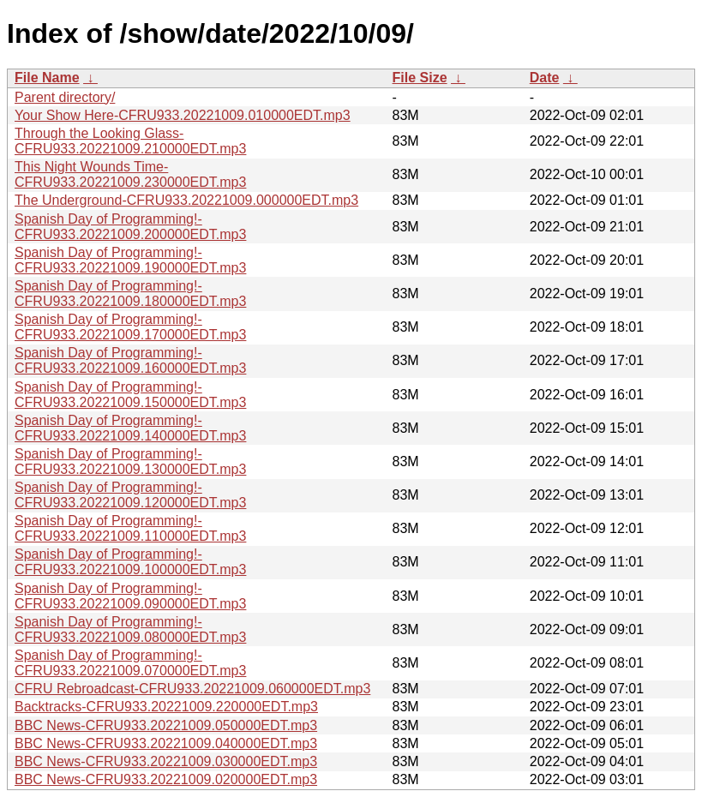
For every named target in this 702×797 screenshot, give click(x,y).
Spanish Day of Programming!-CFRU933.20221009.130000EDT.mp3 (130, 461)
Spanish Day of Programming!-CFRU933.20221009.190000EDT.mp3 (130, 260)
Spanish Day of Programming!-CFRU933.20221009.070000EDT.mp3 (130, 663)
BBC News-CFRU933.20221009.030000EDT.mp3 (166, 761)
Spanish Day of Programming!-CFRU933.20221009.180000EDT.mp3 (130, 294)
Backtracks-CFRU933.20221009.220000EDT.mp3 (166, 706)
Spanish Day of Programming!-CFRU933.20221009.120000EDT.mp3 (130, 495)
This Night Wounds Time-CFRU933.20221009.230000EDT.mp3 (130, 174)
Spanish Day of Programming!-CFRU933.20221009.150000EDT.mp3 (130, 395)
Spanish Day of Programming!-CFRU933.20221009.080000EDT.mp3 (130, 629)
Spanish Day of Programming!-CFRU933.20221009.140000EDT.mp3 (130, 428)
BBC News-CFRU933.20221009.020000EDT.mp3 (166, 779)
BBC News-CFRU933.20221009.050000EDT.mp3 (166, 725)
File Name (47, 77)
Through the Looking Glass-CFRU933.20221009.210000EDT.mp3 (130, 141)
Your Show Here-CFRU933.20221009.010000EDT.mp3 (183, 115)
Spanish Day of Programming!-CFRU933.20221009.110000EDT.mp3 (130, 528)
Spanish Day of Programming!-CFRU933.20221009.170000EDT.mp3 (130, 327)
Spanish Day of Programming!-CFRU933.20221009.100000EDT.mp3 (130, 562)
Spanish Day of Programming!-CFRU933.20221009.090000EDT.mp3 (130, 596)
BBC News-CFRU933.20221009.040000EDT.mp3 (166, 743)
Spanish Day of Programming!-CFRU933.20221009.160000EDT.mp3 (130, 360)
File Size (420, 77)
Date (545, 77)
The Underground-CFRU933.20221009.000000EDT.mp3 (186, 200)
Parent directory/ (65, 97)
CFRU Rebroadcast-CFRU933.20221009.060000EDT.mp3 (192, 688)
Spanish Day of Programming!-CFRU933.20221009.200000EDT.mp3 (130, 227)
